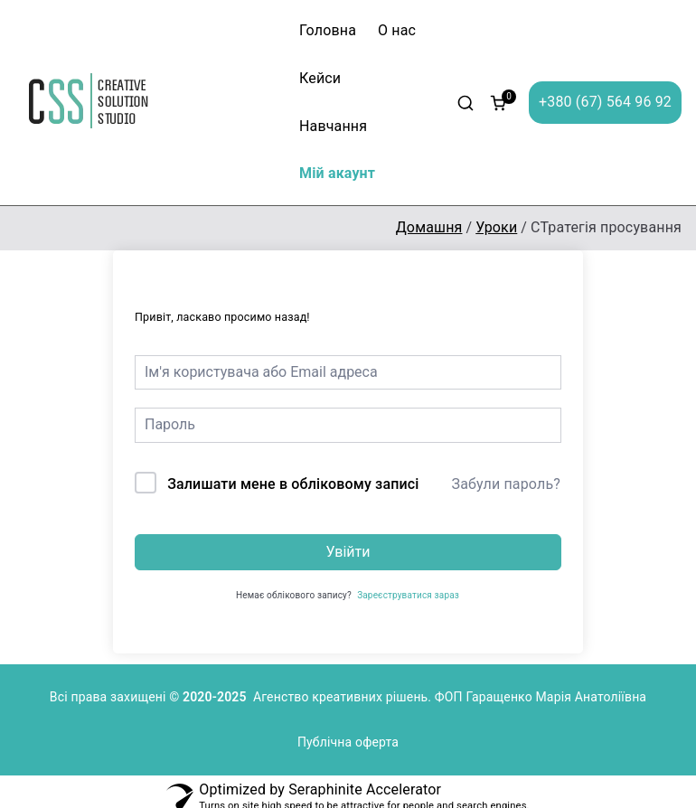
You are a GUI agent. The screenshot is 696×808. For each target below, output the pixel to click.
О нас (397, 30)
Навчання (333, 126)
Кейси (320, 78)
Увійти (347, 551)
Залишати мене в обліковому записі (293, 484)
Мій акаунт (337, 173)
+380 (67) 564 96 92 (605, 101)
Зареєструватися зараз (408, 595)
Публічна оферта (348, 742)
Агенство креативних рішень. (344, 697)
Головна (327, 30)
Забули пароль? (506, 484)
